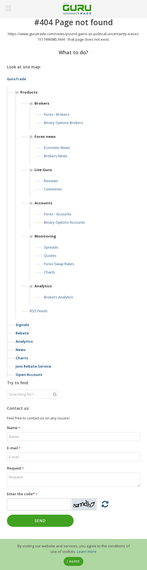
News (21, 349)
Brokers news (56, 155)
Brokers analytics (58, 297)
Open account (29, 374)
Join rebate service (33, 366)
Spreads (51, 247)
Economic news (57, 147)
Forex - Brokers (56, 114)
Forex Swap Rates (59, 263)
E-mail (14, 447)
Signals (22, 324)
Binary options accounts (64, 222)
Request (15, 468)
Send (40, 520)
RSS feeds (39, 310)
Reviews (51, 180)
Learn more (86, 551)
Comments (53, 189)
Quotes (50, 255)
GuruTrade (16, 79)
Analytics (24, 341)
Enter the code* (22, 493)
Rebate (22, 333)
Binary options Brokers (63, 122)
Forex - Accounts (57, 214)
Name (13, 427)
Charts (49, 272)
